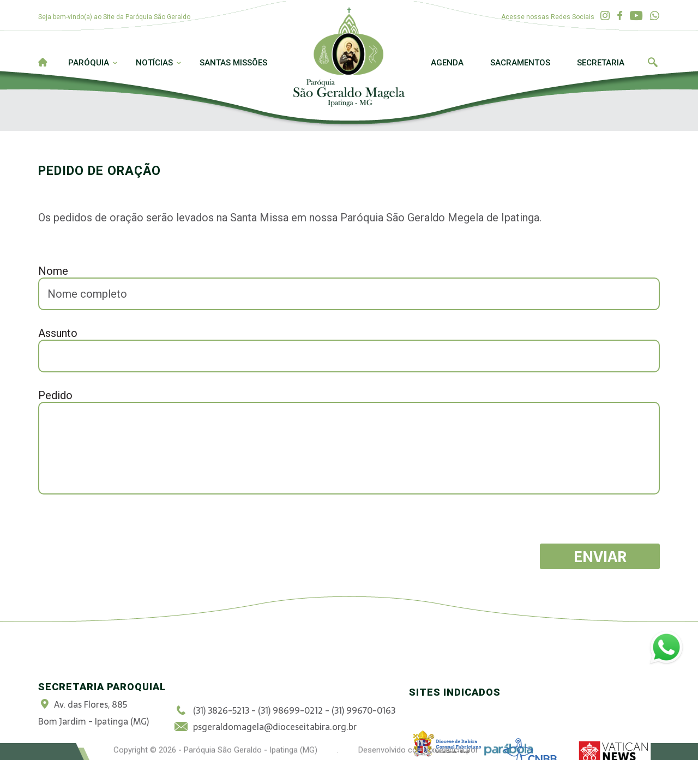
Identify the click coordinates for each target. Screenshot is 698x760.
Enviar (600, 557)
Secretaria (600, 63)
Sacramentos (520, 63)
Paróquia (88, 63)
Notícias (154, 63)
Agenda (447, 63)
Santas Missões (233, 63)
